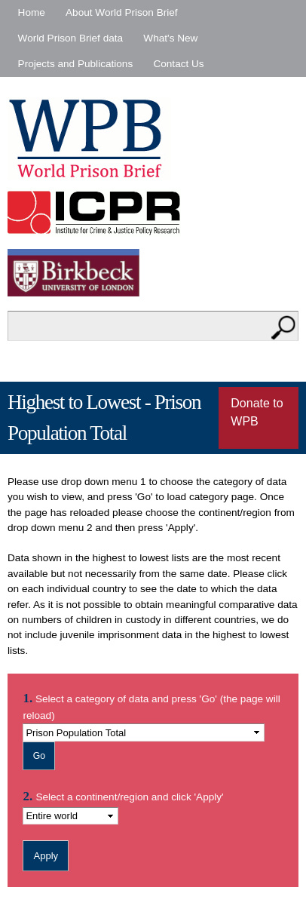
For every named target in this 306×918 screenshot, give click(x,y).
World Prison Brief (89, 138)
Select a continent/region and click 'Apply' (129, 797)
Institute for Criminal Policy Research (98, 212)
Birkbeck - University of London (83, 272)
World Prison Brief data (71, 38)
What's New (170, 38)
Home (31, 12)
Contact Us (178, 63)
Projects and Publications (75, 63)
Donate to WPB (257, 412)
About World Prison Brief (122, 12)
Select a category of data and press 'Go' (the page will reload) (151, 706)
